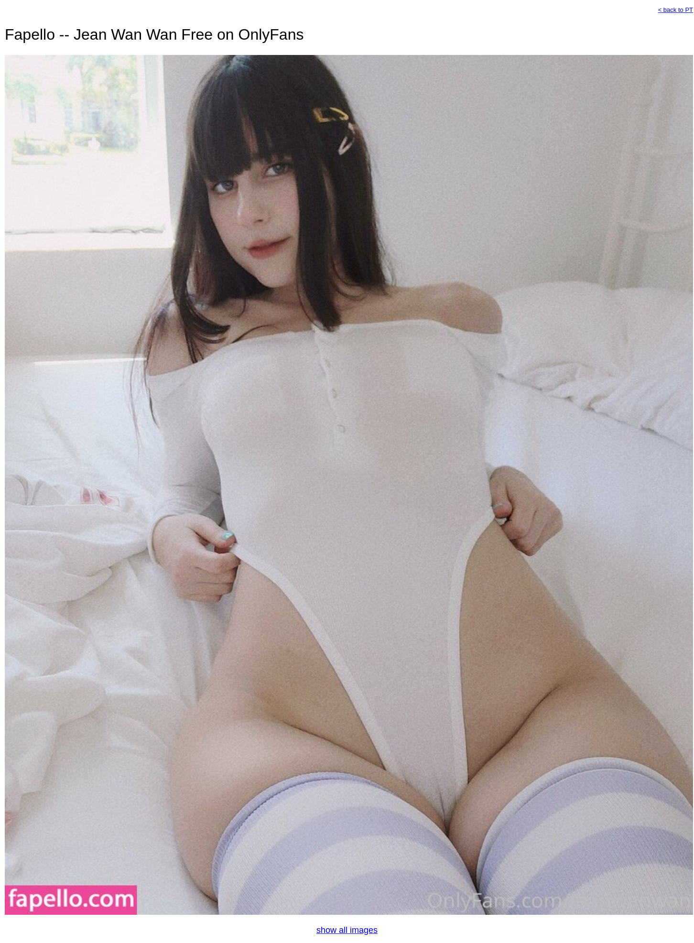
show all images (347, 930)
